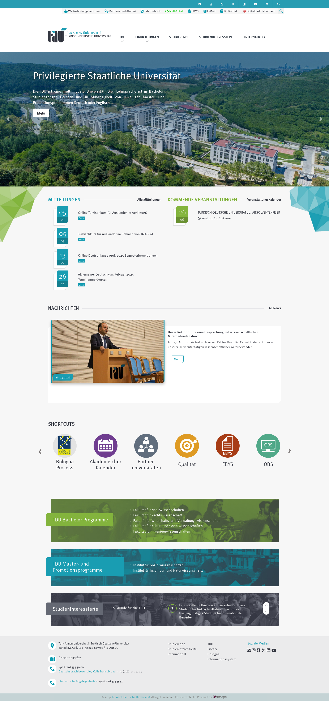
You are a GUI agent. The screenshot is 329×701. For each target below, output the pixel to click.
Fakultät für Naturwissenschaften (157, 509)
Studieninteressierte (216, 36)
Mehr (41, 113)
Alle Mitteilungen (149, 199)
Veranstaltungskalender (264, 199)
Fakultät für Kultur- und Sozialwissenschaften (166, 525)
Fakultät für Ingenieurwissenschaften (160, 531)
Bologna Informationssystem (222, 656)
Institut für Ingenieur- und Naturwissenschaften (167, 570)
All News (275, 308)
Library (212, 648)
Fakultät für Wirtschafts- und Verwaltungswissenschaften (175, 520)
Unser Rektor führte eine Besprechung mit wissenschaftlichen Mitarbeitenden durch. (213, 334)
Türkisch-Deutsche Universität (131, 697)
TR (267, 4)
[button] (8, 119)
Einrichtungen (147, 38)
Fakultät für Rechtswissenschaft (156, 515)
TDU (122, 38)
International (255, 36)
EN (278, 4)
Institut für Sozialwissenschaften (156, 565)
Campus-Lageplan (70, 657)
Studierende (179, 36)
